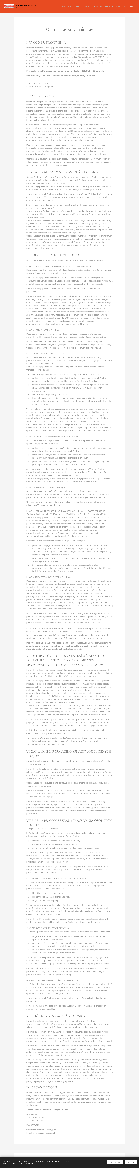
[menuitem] (63, 6)
